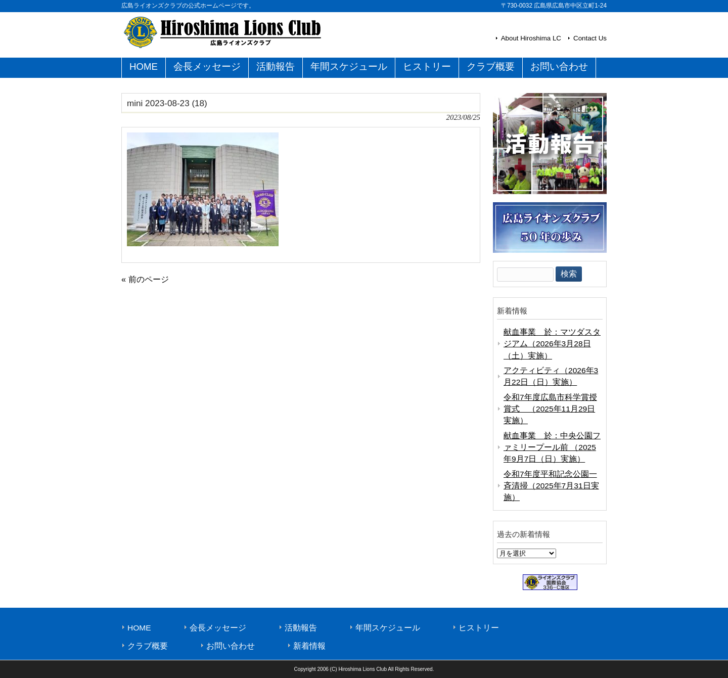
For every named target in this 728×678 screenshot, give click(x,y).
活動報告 (301, 627)
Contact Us (590, 38)
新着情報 (309, 646)
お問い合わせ (230, 646)
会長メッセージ (218, 627)
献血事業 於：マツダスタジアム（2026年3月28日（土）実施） (552, 344)
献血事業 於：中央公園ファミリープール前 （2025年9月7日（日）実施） (552, 447)
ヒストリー (479, 627)
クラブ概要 (147, 646)
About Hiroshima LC (531, 38)
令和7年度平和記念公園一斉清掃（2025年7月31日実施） (551, 486)
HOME (139, 627)
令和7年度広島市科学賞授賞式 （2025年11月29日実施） (550, 409)
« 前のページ (145, 279)
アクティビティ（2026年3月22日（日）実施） (551, 376)
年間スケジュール (387, 627)
